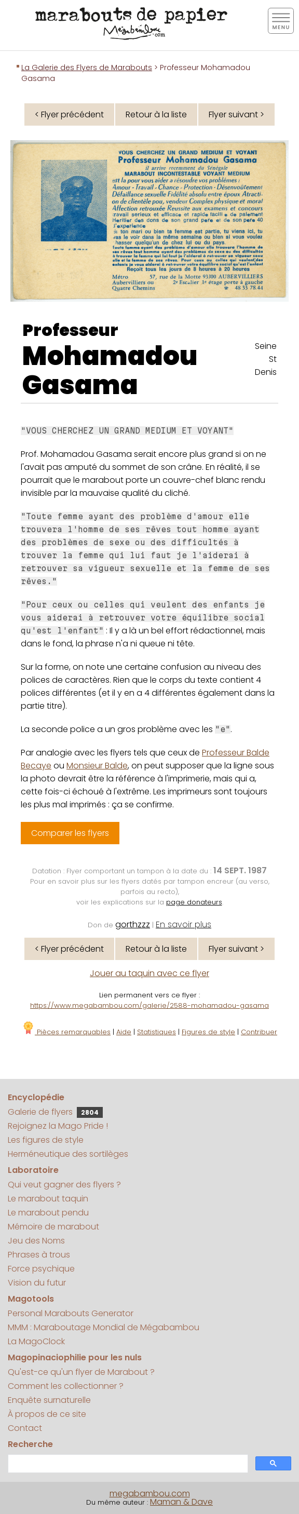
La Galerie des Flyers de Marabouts (86, 67)
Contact (25, 1428)
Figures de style (208, 1032)
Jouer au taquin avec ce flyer (149, 973)
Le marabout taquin (48, 1199)
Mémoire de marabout (53, 1227)
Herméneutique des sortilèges (68, 1154)
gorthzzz (132, 924)
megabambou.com (150, 1493)
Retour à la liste (156, 114)
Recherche (30, 1444)
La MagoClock (36, 1341)
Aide (123, 1032)
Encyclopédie (36, 1097)
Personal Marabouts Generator (70, 1313)
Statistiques (156, 1032)
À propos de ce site (47, 1414)
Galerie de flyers (55, 1112)
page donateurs (194, 902)
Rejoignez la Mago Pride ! (58, 1126)
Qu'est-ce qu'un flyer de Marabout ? (81, 1372)
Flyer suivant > (236, 114)
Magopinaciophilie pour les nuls (75, 1357)
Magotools (31, 1299)
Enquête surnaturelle (49, 1400)
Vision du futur (37, 1283)
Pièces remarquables (66, 1032)
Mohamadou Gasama (110, 370)
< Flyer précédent (69, 114)
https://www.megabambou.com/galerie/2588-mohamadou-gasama (149, 1005)
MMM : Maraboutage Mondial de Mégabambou (103, 1327)
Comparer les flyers (70, 833)
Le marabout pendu (48, 1213)
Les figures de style (46, 1140)
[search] (127, 1463)
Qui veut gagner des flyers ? (64, 1185)
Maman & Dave (181, 1502)
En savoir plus (183, 924)
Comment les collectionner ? (66, 1386)
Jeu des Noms (36, 1241)
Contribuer (259, 1032)
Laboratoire (33, 1170)
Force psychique (41, 1269)
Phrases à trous (39, 1255)
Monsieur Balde (97, 766)
